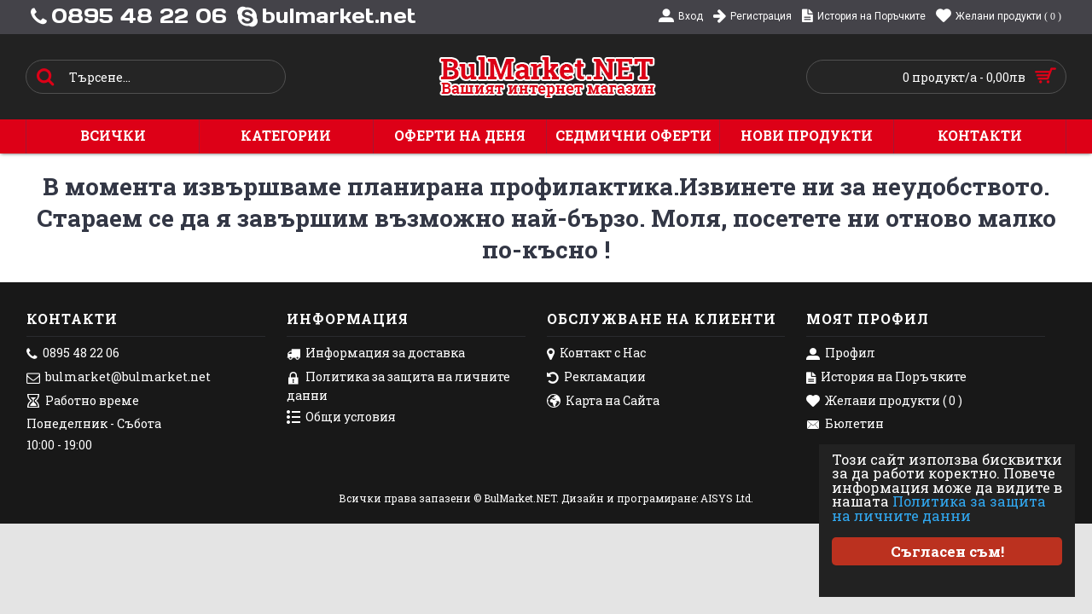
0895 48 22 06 (72, 354)
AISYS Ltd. (726, 498)
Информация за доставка (376, 354)
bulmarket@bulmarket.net (118, 377)
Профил (840, 354)
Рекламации (596, 377)
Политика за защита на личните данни (946, 508)
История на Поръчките (886, 377)
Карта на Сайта (603, 401)
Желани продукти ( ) (884, 401)
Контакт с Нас (596, 354)
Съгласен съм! (947, 551)
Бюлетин (845, 424)
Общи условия (341, 417)
